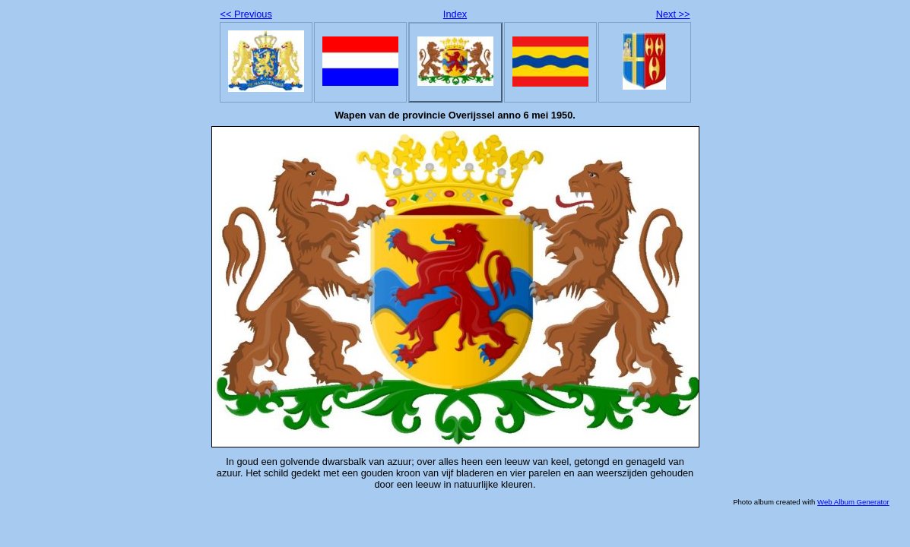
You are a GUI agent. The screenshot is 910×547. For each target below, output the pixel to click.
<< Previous (246, 14)
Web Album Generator (853, 502)
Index (455, 14)
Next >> (673, 14)
